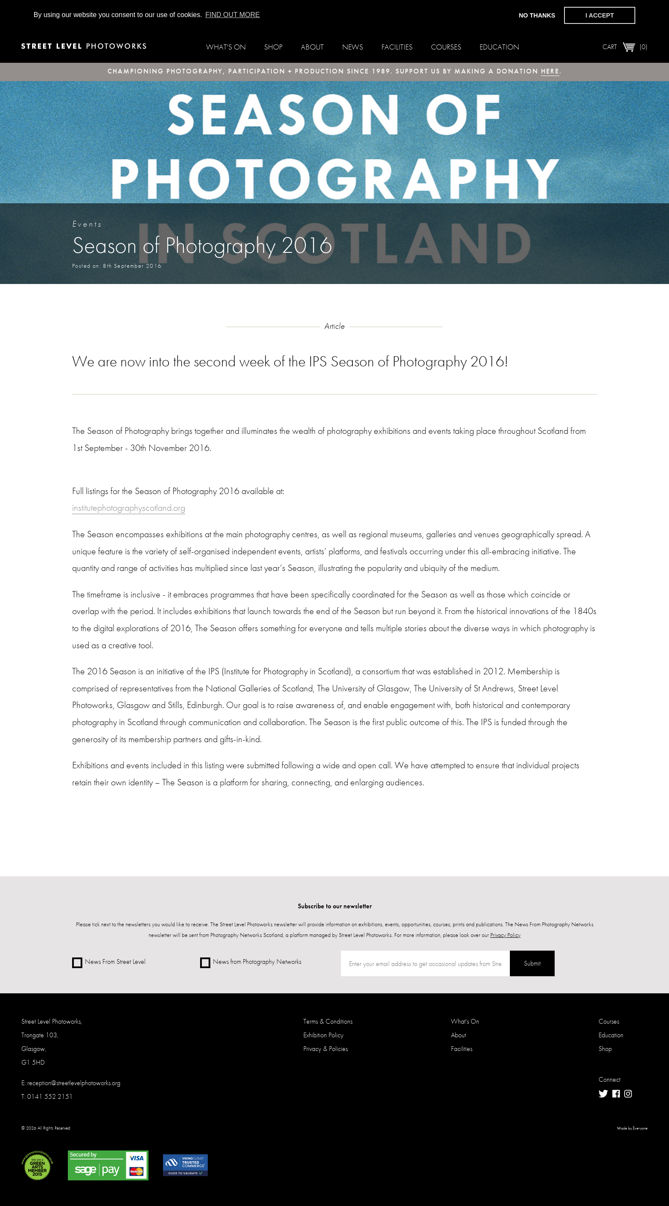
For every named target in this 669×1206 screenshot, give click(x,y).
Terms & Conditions (327, 1021)
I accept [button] (599, 15)
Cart (625, 47)
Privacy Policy (505, 935)
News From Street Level (108, 962)
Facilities (397, 47)
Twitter (603, 1094)
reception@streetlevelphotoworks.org (73, 1082)
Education (499, 47)
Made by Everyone (632, 1128)
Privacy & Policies (325, 1048)
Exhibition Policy (323, 1034)
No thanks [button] (537, 15)
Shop (273, 47)
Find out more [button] (232, 14)
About (312, 47)
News (352, 47)
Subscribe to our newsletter (335, 906)
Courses (446, 47)
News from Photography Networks (250, 962)
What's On (226, 47)
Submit (532, 963)
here (550, 71)
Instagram (628, 1094)
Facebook (616, 1094)
